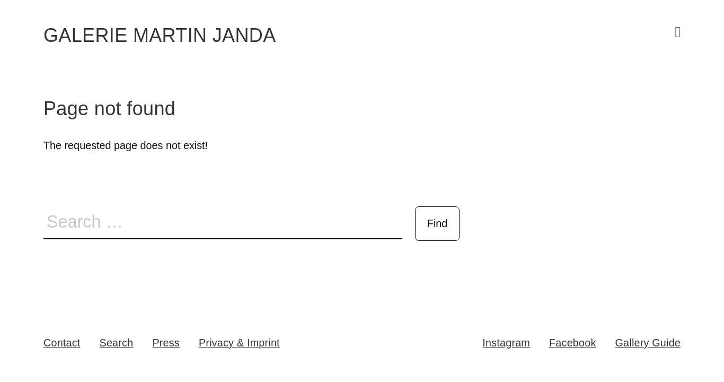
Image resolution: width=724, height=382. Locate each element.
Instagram (506, 343)
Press (166, 343)
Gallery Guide (648, 343)
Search (117, 343)
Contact (62, 343)
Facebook (572, 343)
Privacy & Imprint (239, 343)
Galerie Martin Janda (159, 35)
